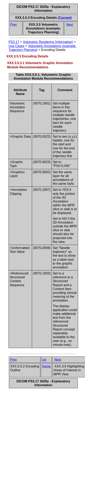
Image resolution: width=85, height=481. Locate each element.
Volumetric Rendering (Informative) (48, 42)
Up (44, 359)
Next (69, 24)
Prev (13, 24)
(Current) (65, 17)
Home (46, 366)
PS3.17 (14, 42)
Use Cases (16, 46)
